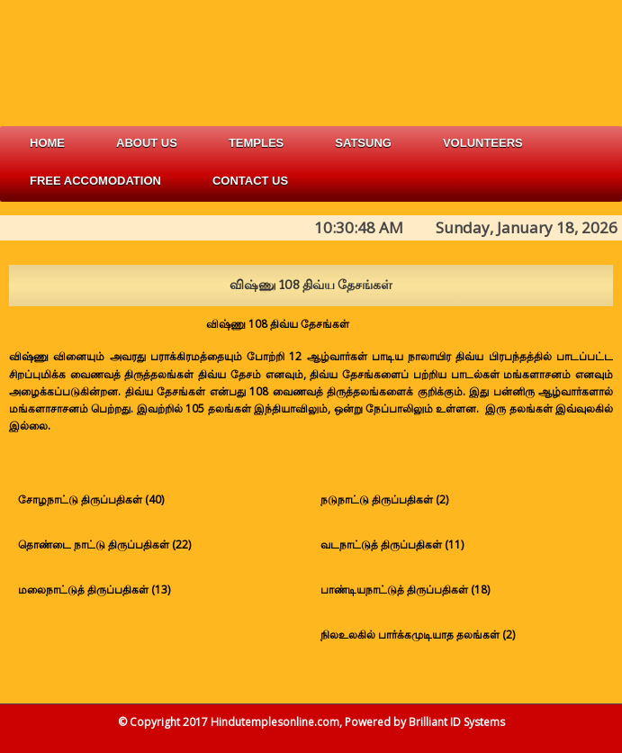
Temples (256, 143)
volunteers (483, 143)
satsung (363, 143)
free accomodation (95, 180)
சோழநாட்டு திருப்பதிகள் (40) (91, 499)
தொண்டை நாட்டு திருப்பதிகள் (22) (104, 544)
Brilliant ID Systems (457, 722)
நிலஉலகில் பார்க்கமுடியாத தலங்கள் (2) (417, 634)
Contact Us (250, 180)
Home (47, 143)
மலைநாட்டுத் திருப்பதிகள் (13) (94, 589)
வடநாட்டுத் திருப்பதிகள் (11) (392, 544)
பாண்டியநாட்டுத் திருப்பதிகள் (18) (405, 589)
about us (146, 143)
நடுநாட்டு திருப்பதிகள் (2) (384, 499)
